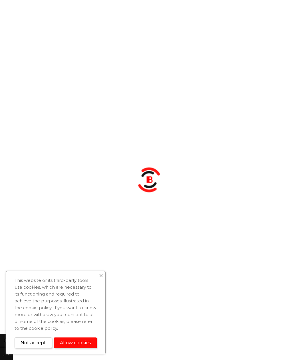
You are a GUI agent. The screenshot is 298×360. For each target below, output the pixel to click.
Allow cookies (75, 342)
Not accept (33, 342)
